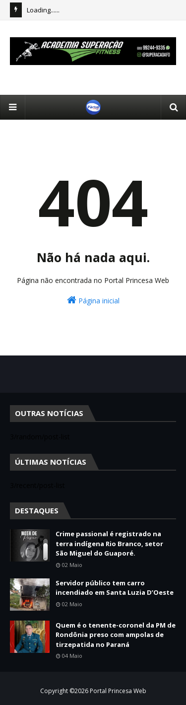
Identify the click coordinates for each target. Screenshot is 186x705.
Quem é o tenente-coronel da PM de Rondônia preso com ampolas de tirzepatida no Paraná (116, 635)
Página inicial (93, 300)
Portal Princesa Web (118, 691)
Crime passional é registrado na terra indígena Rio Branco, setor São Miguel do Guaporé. (109, 543)
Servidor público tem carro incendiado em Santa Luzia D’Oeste (115, 587)
